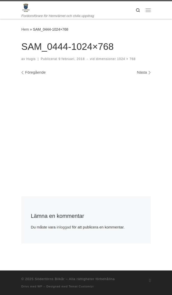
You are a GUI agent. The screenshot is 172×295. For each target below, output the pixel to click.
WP (39, 286)
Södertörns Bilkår (50, 279)
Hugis (31, 59)
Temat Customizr (81, 286)
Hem (25, 29)
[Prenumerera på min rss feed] (150, 280)
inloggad (64, 227)
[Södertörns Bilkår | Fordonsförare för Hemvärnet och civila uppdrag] (25, 7)
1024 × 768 (125, 59)
